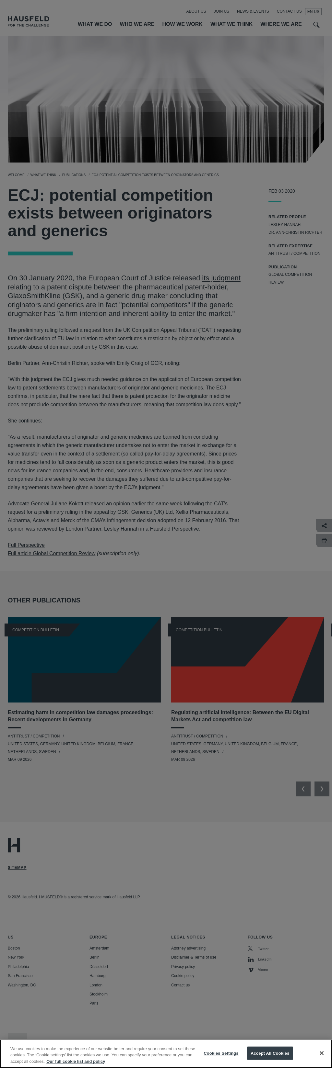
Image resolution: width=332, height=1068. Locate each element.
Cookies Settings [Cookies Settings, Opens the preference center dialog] (221, 1058)
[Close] (321, 1058)
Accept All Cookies (270, 1058)
